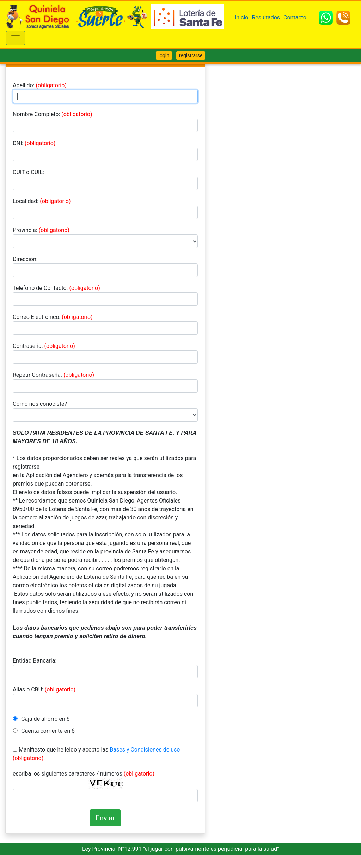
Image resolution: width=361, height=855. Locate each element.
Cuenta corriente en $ (48, 731)
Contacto (294, 17)
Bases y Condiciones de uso (145, 749)
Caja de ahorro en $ (45, 719)
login (164, 55)
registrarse (191, 55)
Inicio (241, 17)
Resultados (266, 17)
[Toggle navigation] (15, 38)
